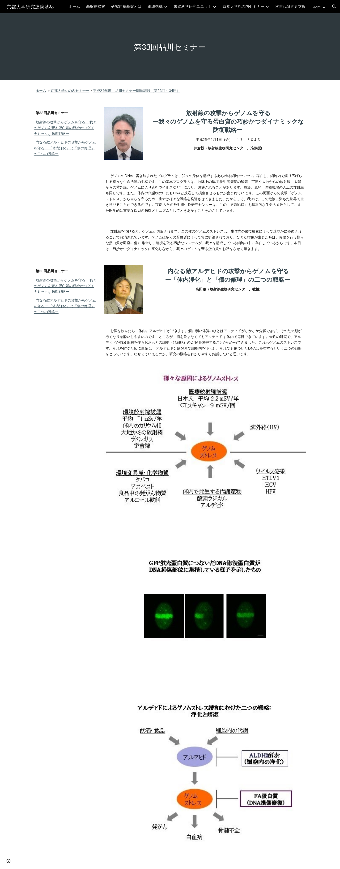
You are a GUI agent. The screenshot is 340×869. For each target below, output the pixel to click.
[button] (334, 6)
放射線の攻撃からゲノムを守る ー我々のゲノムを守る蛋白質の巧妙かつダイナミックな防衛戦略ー (65, 128)
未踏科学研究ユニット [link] (193, 6)
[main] (170, 47)
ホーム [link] (74, 6)
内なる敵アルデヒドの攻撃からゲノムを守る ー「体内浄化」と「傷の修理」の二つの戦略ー (65, 148)
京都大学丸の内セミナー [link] (243, 6)
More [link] (316, 6)
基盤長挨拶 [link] (95, 6)
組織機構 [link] (155, 6)
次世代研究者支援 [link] (290, 6)
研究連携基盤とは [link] (126, 6)
